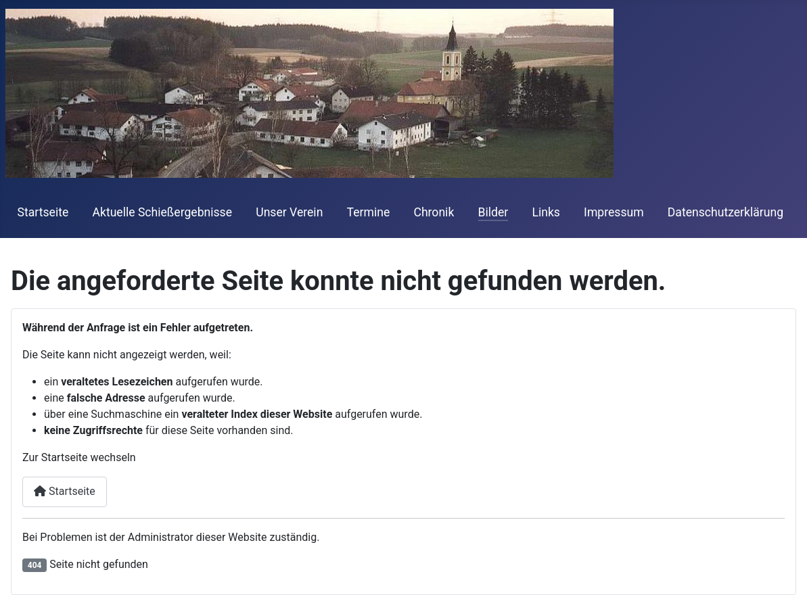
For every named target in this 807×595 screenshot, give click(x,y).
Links (545, 212)
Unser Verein (289, 212)
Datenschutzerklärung (725, 212)
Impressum (614, 212)
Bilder (493, 212)
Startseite (43, 212)
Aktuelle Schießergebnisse (162, 212)
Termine (368, 212)
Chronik (433, 212)
